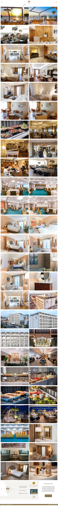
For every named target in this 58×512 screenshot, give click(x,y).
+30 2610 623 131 (22, 490)
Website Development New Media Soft (52, 504)
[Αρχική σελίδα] (29, 2)
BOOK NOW (48, 495)
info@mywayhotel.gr (23, 493)
